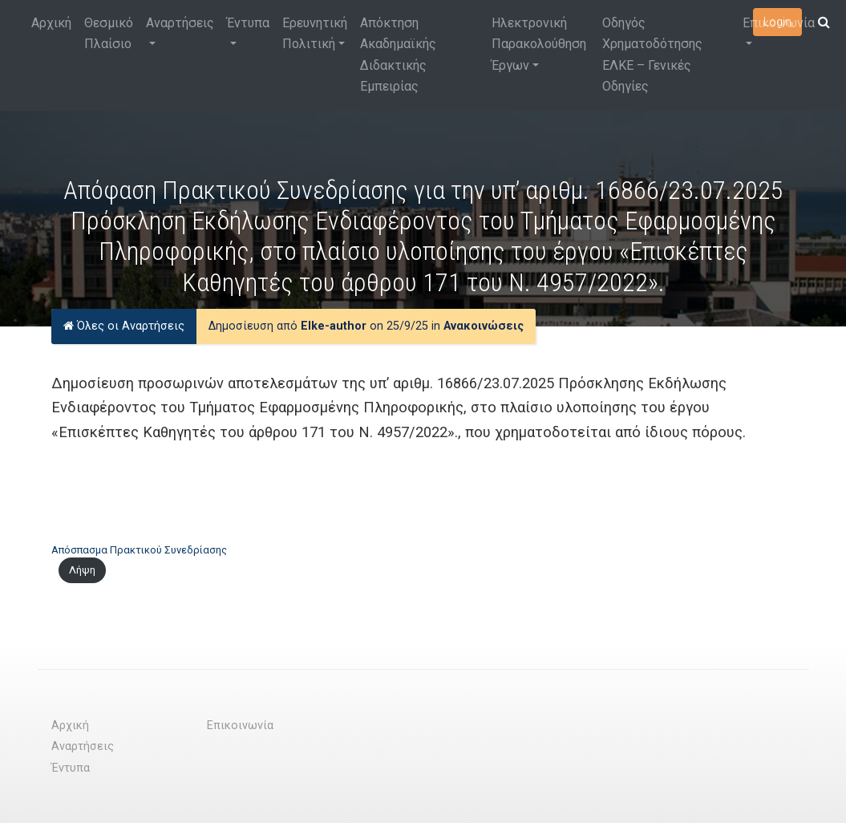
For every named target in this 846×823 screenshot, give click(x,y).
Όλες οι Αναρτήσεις (123, 326)
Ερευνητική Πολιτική (314, 33)
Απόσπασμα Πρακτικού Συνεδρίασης (139, 550)
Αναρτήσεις (180, 22)
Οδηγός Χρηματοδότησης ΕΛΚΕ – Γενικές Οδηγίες (652, 54)
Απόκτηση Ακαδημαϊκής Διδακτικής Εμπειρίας (398, 54)
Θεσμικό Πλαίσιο (108, 33)
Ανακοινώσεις (483, 326)
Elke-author (333, 326)
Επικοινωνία (779, 22)
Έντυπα (248, 22)
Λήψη (82, 570)
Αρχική (51, 22)
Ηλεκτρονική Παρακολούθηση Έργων (539, 44)
